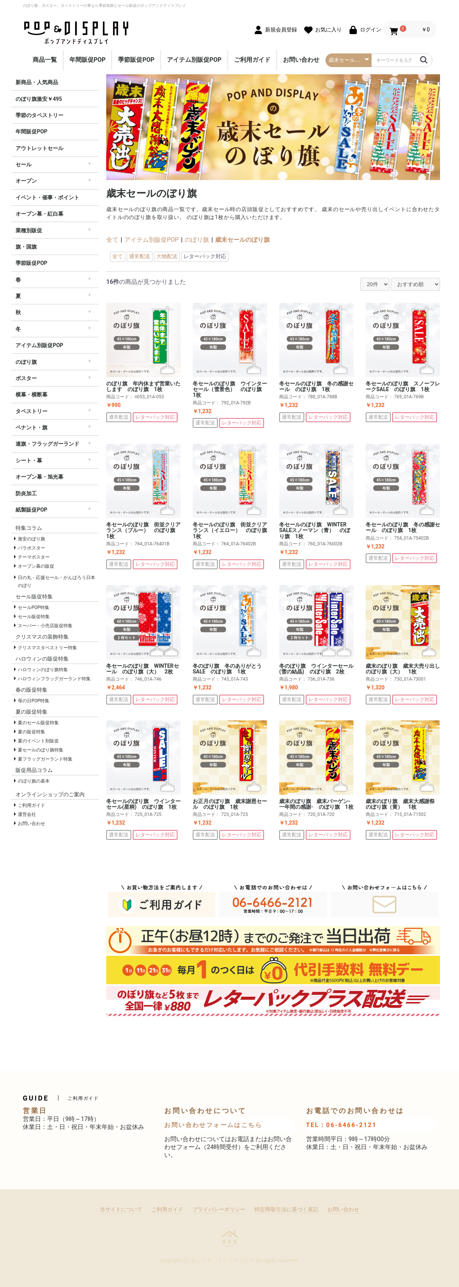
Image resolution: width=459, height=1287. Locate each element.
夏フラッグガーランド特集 (45, 759)
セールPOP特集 (33, 607)
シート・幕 (29, 460)
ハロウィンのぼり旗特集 (43, 669)
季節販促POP (136, 59)
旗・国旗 (26, 247)
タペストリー (31, 411)
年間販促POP (87, 59)
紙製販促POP (31, 510)
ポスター (26, 378)
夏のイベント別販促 (38, 741)
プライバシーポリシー (218, 1209)
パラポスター (31, 548)
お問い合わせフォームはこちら (213, 1125)
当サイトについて (121, 1209)
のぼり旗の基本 (34, 781)
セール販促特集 (34, 616)
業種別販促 (29, 230)
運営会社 (27, 814)
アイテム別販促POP (194, 59)
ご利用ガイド (252, 59)
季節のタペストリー (39, 115)
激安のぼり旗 (31, 539)
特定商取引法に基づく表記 (286, 1209)
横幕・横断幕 (31, 394)
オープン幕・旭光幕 (39, 477)
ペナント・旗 (31, 427)
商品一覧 (45, 59)
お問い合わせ (301, 59)
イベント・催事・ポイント (47, 197)
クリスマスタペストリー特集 (47, 647)
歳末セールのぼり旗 (242, 239)
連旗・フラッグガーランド (47, 444)
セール (23, 164)
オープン (26, 181)
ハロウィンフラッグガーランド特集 (54, 678)
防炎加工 (26, 493)
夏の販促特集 (31, 731)
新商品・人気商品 (37, 82)
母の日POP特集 (33, 700)
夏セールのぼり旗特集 (40, 750)
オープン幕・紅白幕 (39, 214)
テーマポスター (34, 557)
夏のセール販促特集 (38, 722)
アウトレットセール (39, 148)
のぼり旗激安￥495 (39, 99)
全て (112, 239)
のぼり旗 (26, 362)
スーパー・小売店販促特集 (45, 625)
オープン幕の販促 (36, 566)
